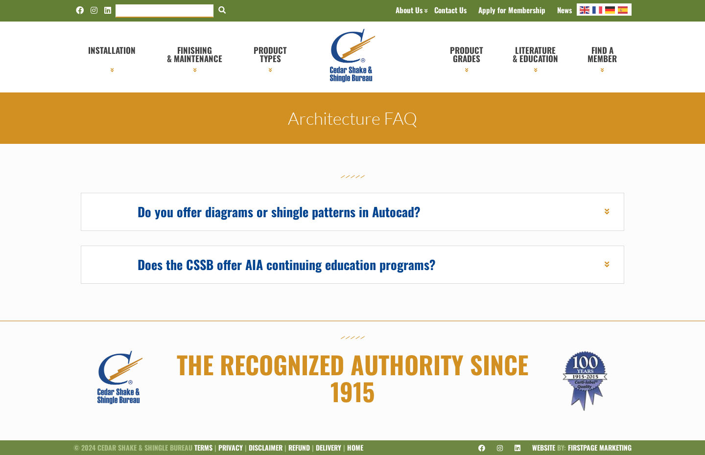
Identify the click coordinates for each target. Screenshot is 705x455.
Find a (602, 54)
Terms (203, 447)
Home (355, 447)
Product (270, 54)
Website (543, 447)
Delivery (328, 447)
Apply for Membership (511, 9)
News (564, 9)
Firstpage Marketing (600, 447)
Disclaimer (265, 447)
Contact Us (450, 9)
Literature (535, 54)
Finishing (194, 54)
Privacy (230, 447)
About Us (409, 9)
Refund (299, 447)
